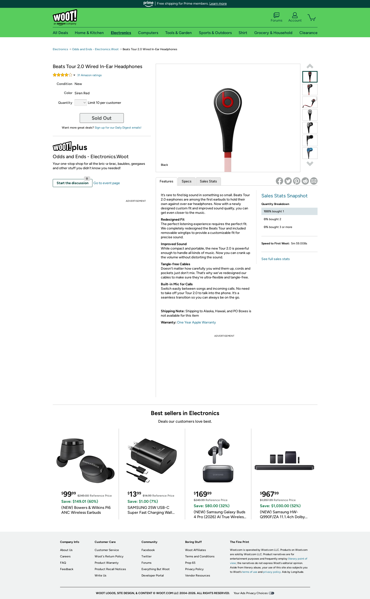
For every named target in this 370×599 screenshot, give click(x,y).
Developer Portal (152, 575)
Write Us (100, 575)
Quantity (65, 103)
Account (295, 17)
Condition (64, 84)
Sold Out (102, 118)
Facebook (148, 550)
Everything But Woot (155, 569)
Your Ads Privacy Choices (251, 593)
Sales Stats (208, 181)
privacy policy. (272, 572)
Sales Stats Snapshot (284, 196)
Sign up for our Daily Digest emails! (118, 127)
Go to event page (106, 183)
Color (68, 93)
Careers (65, 556)
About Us (66, 550)
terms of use (249, 572)
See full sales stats (275, 259)
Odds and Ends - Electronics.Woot (95, 49)
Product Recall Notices (110, 569)
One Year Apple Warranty (196, 322)
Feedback (66, 569)
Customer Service (107, 550)
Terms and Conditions (200, 556)
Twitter (146, 556)
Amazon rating (89, 75)
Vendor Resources (197, 575)
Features (166, 181)
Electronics (60, 49)
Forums (276, 17)
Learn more (218, 3)
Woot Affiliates (195, 550)
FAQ (63, 562)
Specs (186, 181)
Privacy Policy (194, 569)
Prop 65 (190, 562)
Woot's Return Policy (109, 556)
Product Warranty (106, 562)
